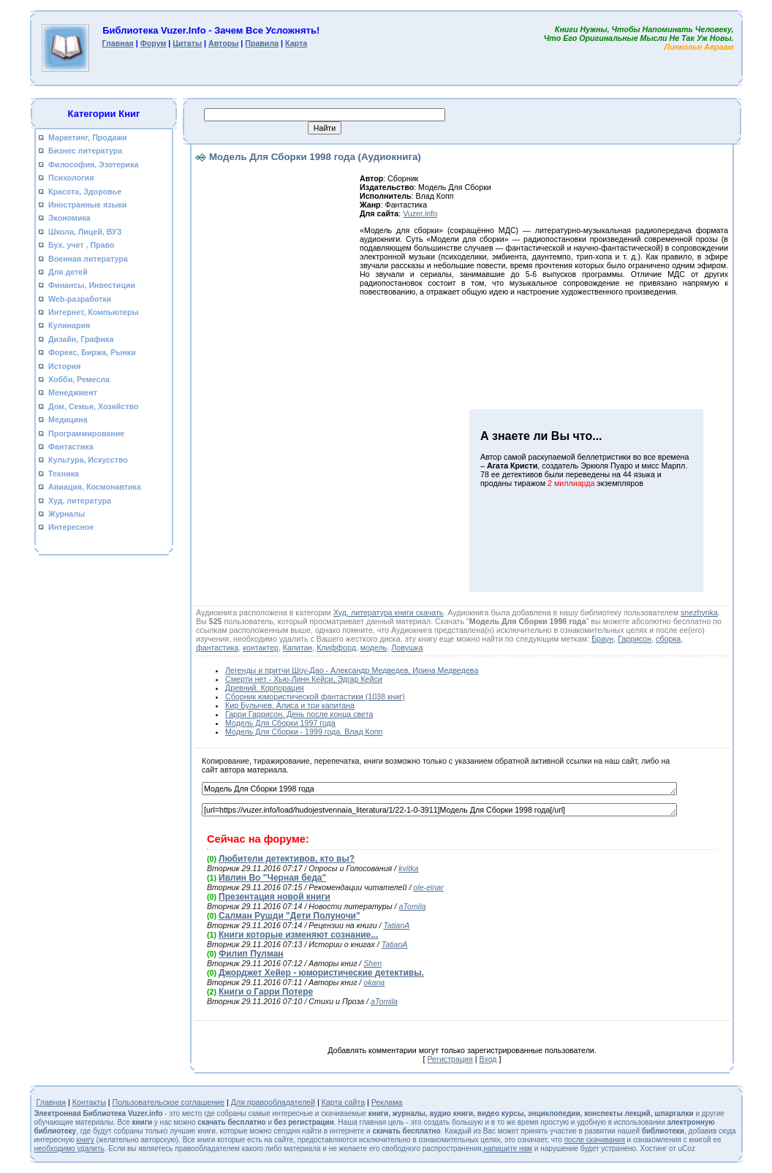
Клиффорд (336, 647)
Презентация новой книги (274, 897)
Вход (487, 1059)
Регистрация (449, 1059)
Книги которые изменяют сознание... (298, 935)
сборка (668, 638)
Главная (117, 43)
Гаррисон (634, 638)
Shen (372, 963)
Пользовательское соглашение (169, 1102)
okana (374, 982)
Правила (262, 43)
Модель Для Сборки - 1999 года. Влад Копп (303, 731)
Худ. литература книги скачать (388, 612)
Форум (153, 43)
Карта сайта (343, 1102)
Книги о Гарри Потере (266, 992)
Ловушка (407, 647)
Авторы (223, 43)
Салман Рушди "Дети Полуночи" (289, 916)
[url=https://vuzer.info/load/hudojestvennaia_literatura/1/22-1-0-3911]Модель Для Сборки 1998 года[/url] (439, 809)
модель (373, 647)
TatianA (397, 925)
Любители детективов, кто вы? (287, 859)
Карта (296, 43)
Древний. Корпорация (264, 687)
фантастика (217, 647)
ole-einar (428, 887)
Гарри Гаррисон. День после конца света (299, 714)
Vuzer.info (420, 213)
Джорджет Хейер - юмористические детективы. (321, 973)
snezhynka (699, 612)
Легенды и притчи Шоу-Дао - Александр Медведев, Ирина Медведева (351, 670)
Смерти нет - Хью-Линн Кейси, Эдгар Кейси (303, 679)
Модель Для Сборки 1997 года (280, 722)
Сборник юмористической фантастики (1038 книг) (315, 696)
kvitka (408, 868)
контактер (261, 647)
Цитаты (187, 43)
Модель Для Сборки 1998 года (439, 788)
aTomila (412, 906)
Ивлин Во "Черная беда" (272, 878)
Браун (602, 638)
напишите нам (508, 1148)
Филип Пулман (251, 954)
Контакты (89, 1102)
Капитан (297, 647)
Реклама (387, 1102)
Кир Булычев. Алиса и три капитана (290, 705)
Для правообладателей (273, 1102)
